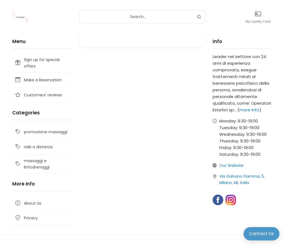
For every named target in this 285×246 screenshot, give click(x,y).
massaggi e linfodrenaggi (32, 164)
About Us (27, 203)
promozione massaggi (40, 132)
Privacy (26, 218)
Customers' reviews (38, 95)
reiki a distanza (33, 147)
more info (249, 110)
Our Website (231, 165)
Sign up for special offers (37, 63)
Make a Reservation (38, 80)
